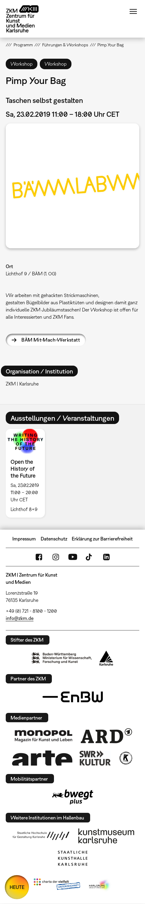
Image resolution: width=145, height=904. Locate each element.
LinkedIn (106, 557)
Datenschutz (54, 538)
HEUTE (17, 887)
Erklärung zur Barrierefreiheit (102, 538)
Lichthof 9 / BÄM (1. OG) (31, 273)
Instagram (56, 557)
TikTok (90, 557)
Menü (133, 11)
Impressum (24, 538)
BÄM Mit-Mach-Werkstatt (50, 339)
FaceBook (39, 557)
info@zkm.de (19, 618)
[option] (28, 473)
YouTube (73, 557)
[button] (72, 185)
